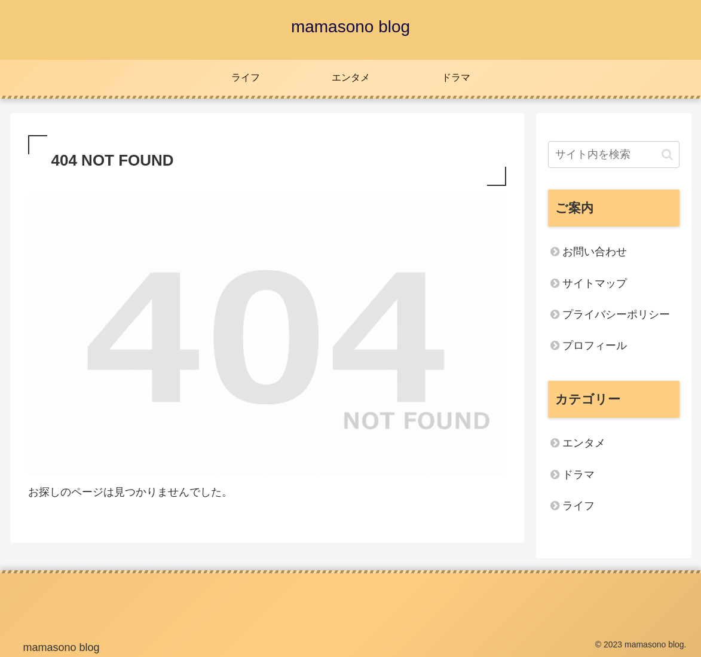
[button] (667, 154)
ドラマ (578, 475)
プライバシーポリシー (616, 314)
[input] (613, 154)
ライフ (578, 506)
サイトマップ (594, 283)
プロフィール (594, 346)
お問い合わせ (594, 252)
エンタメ (583, 443)
